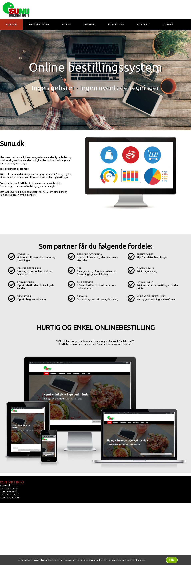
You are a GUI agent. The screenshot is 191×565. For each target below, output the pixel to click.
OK (171, 560)
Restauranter (39, 24)
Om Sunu (90, 24)
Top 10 (66, 24)
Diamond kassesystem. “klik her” (115, 344)
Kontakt (143, 24)
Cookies (167, 24)
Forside (11, 24)
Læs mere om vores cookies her (126, 560)
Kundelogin (116, 24)
